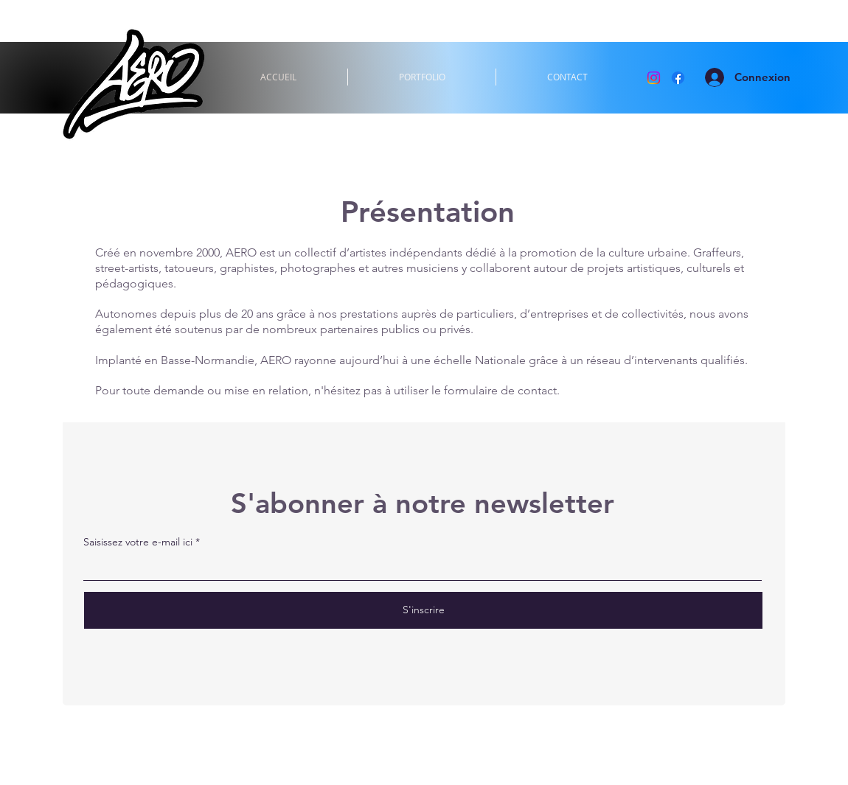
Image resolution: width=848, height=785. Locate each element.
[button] (422, 77)
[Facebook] (678, 77)
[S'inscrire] (423, 610)
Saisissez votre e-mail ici (137, 542)
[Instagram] (653, 77)
